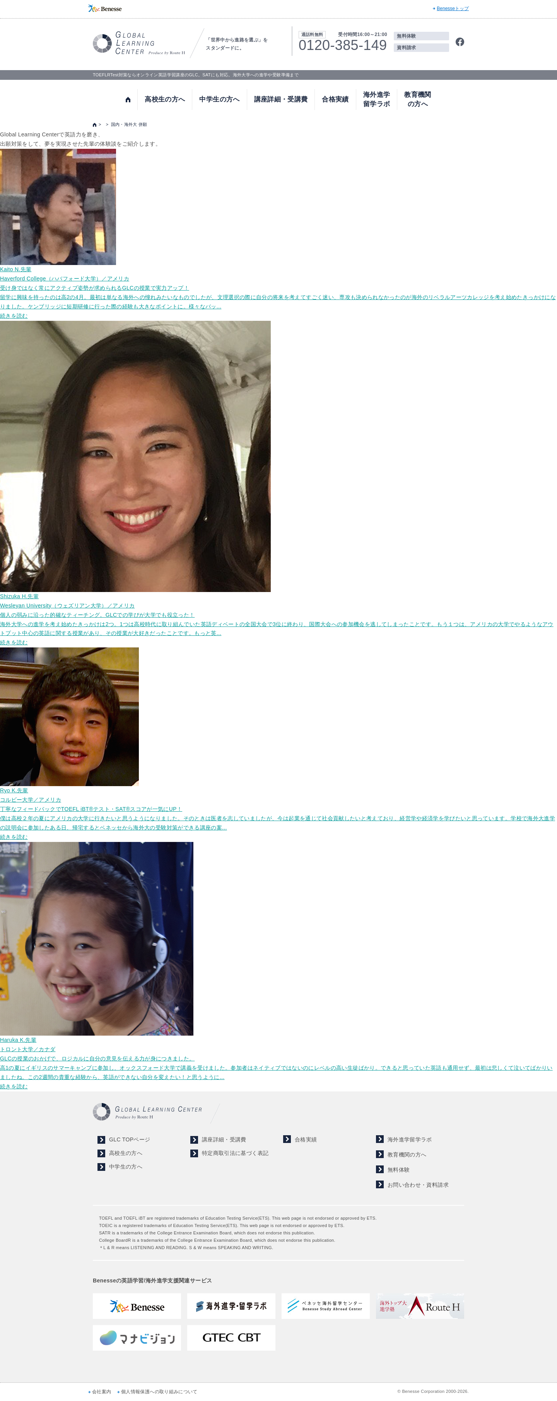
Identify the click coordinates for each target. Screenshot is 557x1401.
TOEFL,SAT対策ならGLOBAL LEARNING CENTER (139, 43)
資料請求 (406, 47)
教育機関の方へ (417, 99)
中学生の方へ (219, 99)
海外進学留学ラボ (376, 99)
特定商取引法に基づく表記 (235, 1153)
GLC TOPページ (129, 1139)
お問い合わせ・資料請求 (418, 1185)
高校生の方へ (165, 99)
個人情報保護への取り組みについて (159, 1391)
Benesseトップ (453, 8)
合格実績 (335, 99)
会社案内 (101, 1391)
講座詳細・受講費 (281, 99)
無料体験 (406, 36)
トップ (128, 99)
